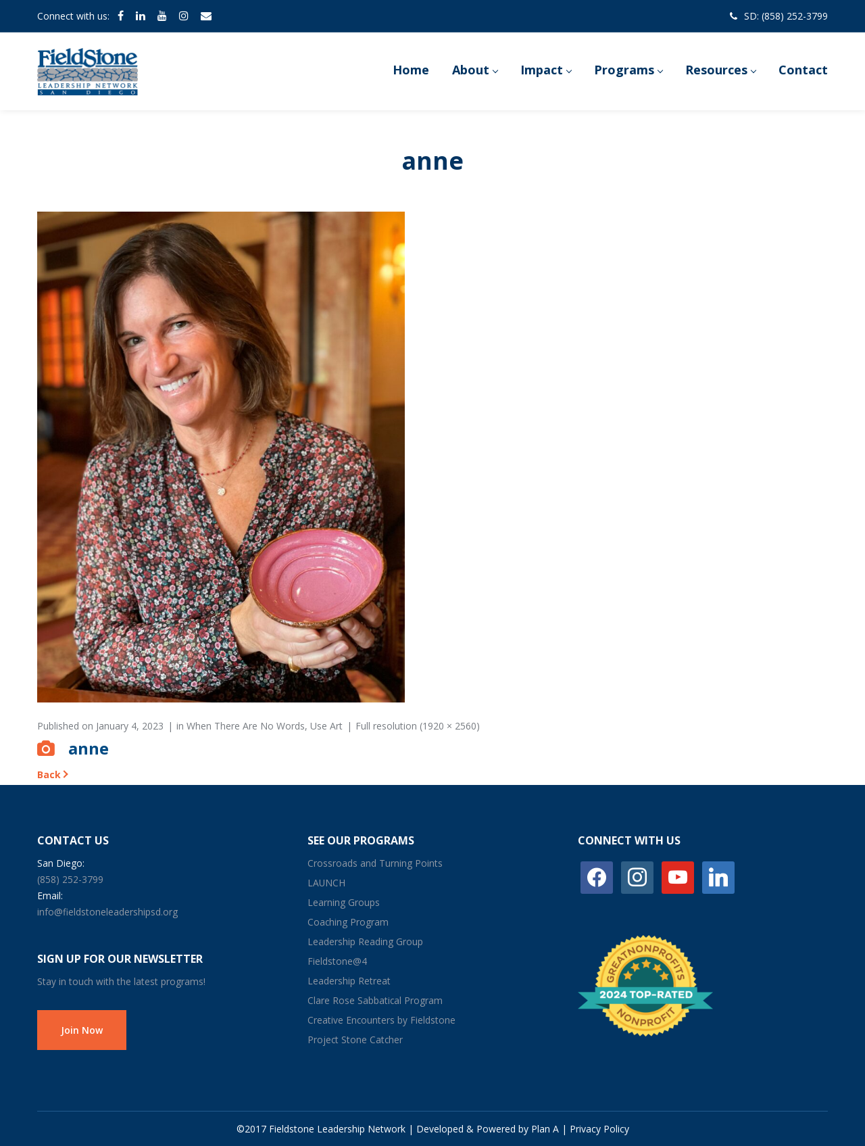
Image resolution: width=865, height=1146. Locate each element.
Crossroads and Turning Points (375, 863)
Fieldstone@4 (337, 961)
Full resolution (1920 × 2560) (417, 725)
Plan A (545, 1128)
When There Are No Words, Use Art (265, 725)
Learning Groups (343, 902)
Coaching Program (348, 921)
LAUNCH (326, 882)
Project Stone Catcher (355, 1039)
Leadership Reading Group (365, 941)
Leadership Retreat (349, 980)
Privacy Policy (599, 1128)
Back (49, 774)
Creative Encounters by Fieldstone (381, 1019)
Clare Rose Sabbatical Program (375, 1000)
